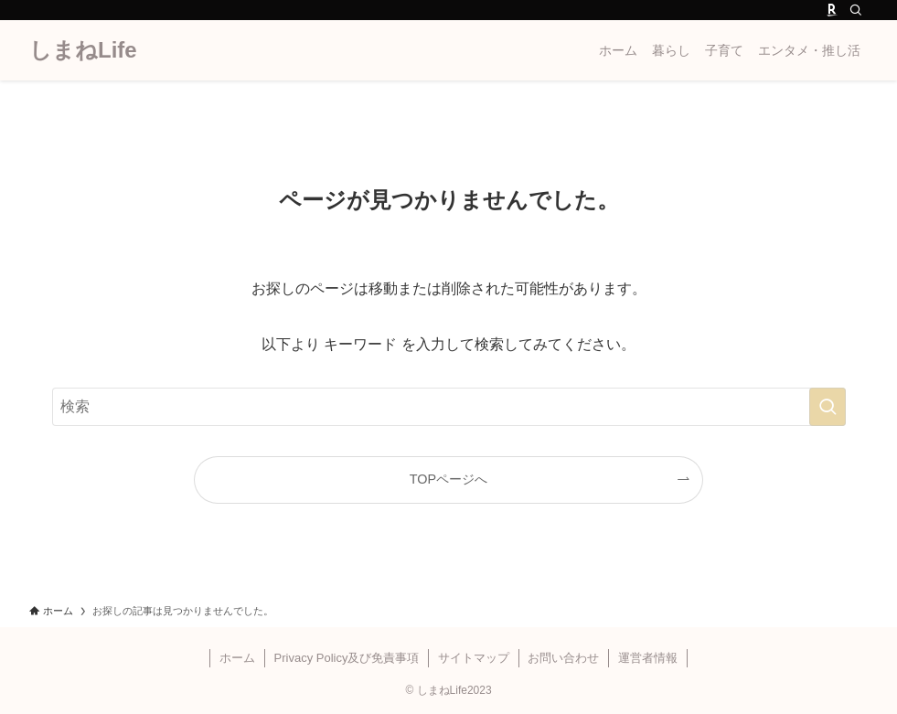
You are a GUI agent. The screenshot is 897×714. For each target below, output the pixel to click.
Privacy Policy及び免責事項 (347, 658)
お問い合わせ (563, 658)
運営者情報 (648, 658)
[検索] (856, 10)
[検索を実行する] (827, 407)
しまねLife (83, 50)
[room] (832, 10)
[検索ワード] (449, 407)
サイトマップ (473, 658)
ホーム (237, 658)
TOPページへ (448, 479)
